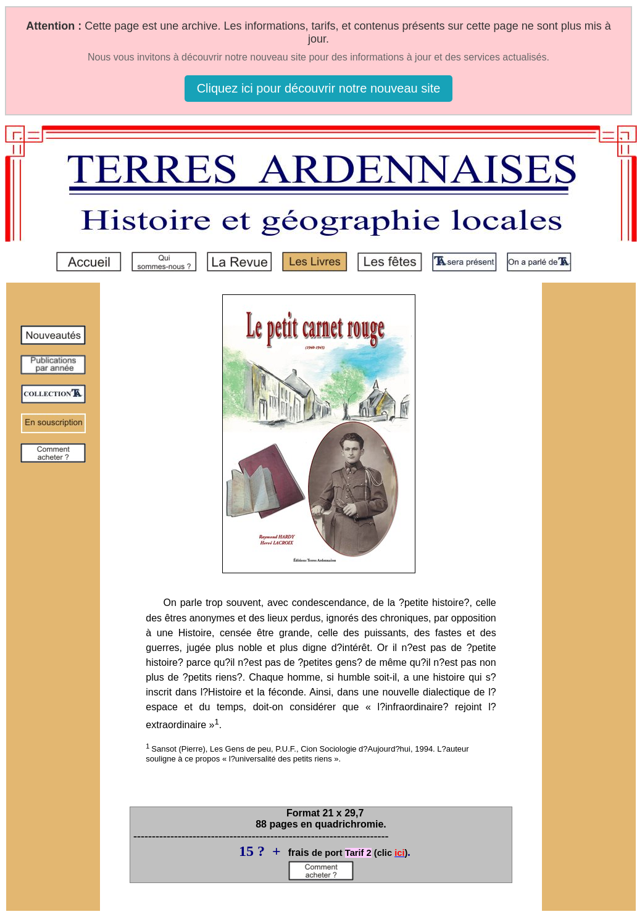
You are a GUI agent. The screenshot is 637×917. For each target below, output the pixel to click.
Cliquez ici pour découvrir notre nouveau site (319, 88)
